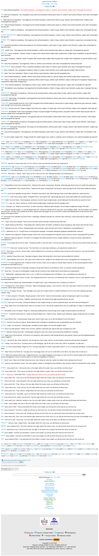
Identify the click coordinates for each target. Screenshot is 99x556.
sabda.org (69, 548)
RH (55, 477)
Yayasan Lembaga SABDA (44, 533)
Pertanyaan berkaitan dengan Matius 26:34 (17, 460)
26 (51, 6)
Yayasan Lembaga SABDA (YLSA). (43, 545)
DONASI (56, 539)
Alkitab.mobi (49, 494)
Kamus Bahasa (49, 485)
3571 (7, 143)
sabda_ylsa (28, 533)
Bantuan (49, 506)
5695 (64, 170)
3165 (72, 143)
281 (65, 141)
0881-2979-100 (34, 548)
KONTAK (41, 539)
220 (34, 143)
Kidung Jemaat (49, 489)
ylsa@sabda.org (50, 548)
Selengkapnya (70, 533)
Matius (47, 6)
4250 (25, 143)
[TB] (47, 4)
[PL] (52, 4)
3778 (14, 143)
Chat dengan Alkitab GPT (20, 465)
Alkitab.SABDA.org (49, 498)
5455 (45, 143)
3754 (86, 141)
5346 (11, 141)
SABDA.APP (49, 501)
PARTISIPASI (48, 539)
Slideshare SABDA (64, 535)
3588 (48, 166)
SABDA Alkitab (34, 535)
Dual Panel (49, 508)
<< (43, 6)
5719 (95, 166)
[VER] (43, 4)
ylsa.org (62, 548)
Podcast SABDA (49, 535)
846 (33, 141)
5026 (88, 444)
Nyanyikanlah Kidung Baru (49, 490)
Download (49, 479)
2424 (21, 141)
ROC (58, 477)
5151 (83, 143)
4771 (3, 178)
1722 (94, 141)
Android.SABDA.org (49, 499)
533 (65, 143)
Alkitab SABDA (14, 468)
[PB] (55, 4)
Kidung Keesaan (49, 487)
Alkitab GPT (16, 469)
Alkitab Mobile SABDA (49, 1)
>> (55, 6)
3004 (49, 141)
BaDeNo (49, 502)
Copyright (49, 495)
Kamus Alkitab (49, 483)
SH (51, 477)
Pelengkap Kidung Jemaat (49, 492)
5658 (30, 170)
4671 (76, 141)
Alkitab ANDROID (49, 481)
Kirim (21, 462)
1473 (51, 180)
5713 (22, 166)
